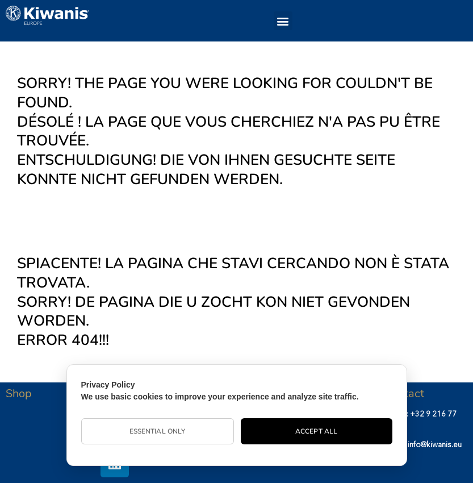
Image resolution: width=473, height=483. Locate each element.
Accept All (316, 431)
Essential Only (157, 431)
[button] (283, 20)
